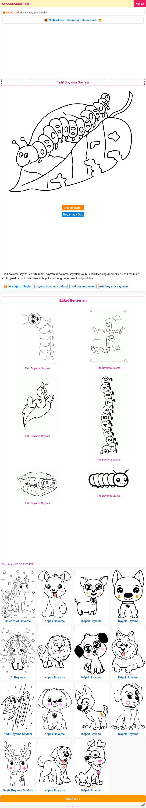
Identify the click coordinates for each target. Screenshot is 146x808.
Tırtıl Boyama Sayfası (37, 368)
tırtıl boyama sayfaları (113, 286)
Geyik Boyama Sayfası (18, 790)
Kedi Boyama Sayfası (17, 734)
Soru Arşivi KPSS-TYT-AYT (17, 564)
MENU (140, 3)
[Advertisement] (73, 51)
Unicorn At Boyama (18, 621)
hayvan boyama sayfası (51, 286)
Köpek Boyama (54, 621)
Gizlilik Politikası (73, 806)
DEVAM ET (73, 798)
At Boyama (17, 677)
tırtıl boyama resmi (82, 286)
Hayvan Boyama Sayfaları (33, 12)
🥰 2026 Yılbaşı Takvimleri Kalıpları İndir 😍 (73, 20)
